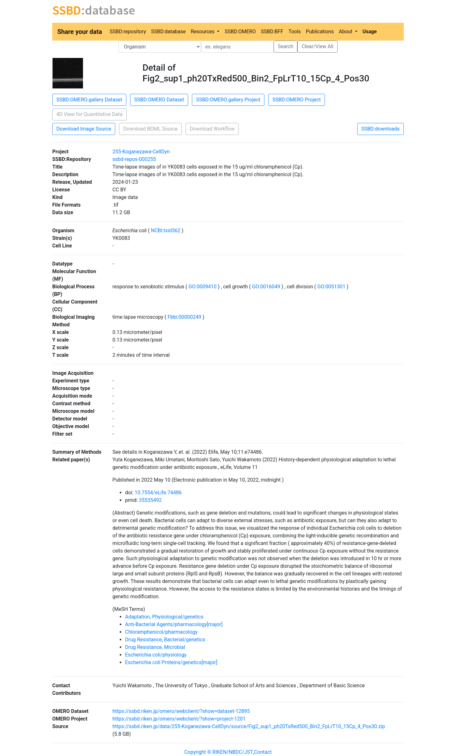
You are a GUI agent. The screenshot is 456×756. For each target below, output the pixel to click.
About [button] (346, 32)
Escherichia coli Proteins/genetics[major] (171, 662)
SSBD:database (168, 32)
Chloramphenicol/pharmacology (161, 632)
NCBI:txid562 (166, 230)
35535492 (150, 500)
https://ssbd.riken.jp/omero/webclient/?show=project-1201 (179, 719)
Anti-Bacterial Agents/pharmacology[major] (174, 624)
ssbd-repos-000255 (134, 159)
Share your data (79, 31)
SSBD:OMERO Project (296, 100)
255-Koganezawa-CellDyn (141, 152)
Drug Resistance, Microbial (155, 647)
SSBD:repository (128, 32)
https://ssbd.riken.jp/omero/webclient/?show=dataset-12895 (181, 711)
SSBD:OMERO (240, 32)
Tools (294, 32)
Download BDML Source (150, 129)
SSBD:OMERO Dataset (159, 100)
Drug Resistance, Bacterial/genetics (165, 640)
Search (285, 46)
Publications (320, 32)
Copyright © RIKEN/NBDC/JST (218, 752)
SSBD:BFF (272, 32)
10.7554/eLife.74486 (158, 493)
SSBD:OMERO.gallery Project (228, 100)
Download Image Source (83, 129)
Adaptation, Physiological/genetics (164, 617)
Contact (263, 752)
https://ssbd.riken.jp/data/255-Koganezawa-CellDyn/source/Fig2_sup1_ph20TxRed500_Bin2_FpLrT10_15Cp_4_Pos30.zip (248, 726)
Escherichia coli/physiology (156, 655)
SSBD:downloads (380, 129)
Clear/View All (317, 46)
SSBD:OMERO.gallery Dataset (89, 100)
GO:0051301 (331, 287)
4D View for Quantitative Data (89, 114)
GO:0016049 (266, 287)
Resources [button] (203, 32)
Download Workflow (212, 129)
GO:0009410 (202, 287)
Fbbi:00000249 (184, 317)
